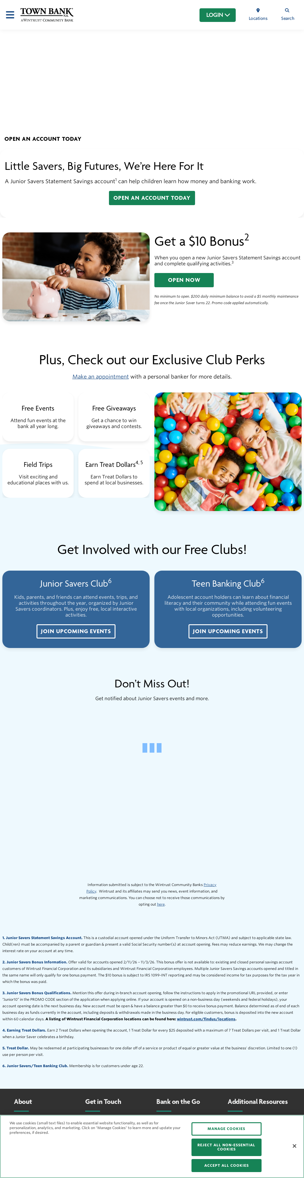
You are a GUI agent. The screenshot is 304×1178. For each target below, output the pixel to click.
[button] (43, 139)
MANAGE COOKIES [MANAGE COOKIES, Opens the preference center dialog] (226, 1128)
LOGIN (218, 15)
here (161, 904)
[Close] (294, 1146)
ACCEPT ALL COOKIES (226, 1165)
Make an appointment (100, 376)
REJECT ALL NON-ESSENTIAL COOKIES (226, 1147)
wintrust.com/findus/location (205, 1019)
